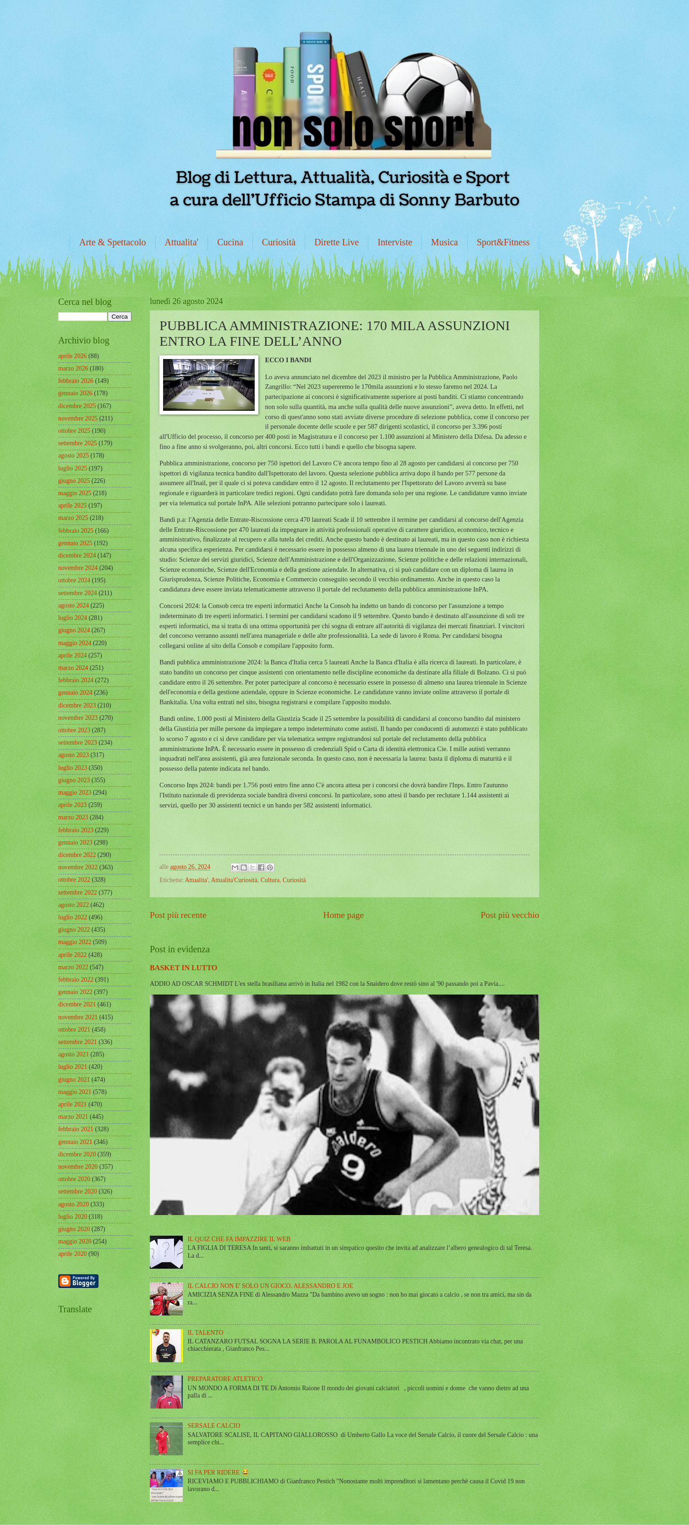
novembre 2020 (78, 1166)
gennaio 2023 (75, 842)
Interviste (394, 242)
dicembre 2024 (77, 555)
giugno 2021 (74, 1079)
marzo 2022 (73, 967)
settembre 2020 (77, 1191)
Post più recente (178, 915)
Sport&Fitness (503, 242)
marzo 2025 (73, 517)
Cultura (270, 880)
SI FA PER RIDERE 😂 (218, 1472)
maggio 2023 (74, 792)
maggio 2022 (74, 942)
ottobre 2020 (74, 1179)
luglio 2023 (72, 767)
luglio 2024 (72, 617)
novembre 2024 (78, 567)
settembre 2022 (77, 892)
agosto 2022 (73, 904)
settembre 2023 (77, 742)
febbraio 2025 (75, 530)
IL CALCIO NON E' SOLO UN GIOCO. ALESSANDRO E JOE (270, 1285)
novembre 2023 (78, 717)
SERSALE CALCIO (214, 1425)
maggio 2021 (74, 1091)
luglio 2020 (72, 1216)
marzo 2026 (73, 368)
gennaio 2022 (75, 992)
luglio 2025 (72, 468)
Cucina (230, 242)
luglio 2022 (72, 917)
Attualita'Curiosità (234, 880)
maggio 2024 (74, 643)
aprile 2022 (72, 954)
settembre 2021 (77, 1042)
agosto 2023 (73, 754)
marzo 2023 (73, 817)
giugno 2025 (74, 480)
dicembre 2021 (77, 1004)
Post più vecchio (510, 915)
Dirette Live (336, 242)
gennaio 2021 (75, 1141)
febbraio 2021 (75, 1129)
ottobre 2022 (74, 879)
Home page (343, 915)
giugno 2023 (74, 780)
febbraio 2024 (75, 680)
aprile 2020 (72, 1253)
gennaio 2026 (75, 393)
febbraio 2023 (75, 830)
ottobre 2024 (74, 580)
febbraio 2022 (75, 979)
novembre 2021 (78, 1017)
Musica (444, 242)
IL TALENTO (206, 1332)
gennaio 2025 (75, 543)
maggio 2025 (74, 493)
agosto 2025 (73, 455)
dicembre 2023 (77, 705)
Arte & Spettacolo (112, 242)
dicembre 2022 (77, 854)
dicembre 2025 (77, 406)
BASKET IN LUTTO (183, 968)
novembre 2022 (78, 867)
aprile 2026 (72, 356)
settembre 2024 (77, 593)
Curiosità (278, 242)
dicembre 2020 (77, 1154)
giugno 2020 (74, 1229)
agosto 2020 (73, 1204)
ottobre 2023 (74, 730)
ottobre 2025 (74, 430)
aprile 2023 (72, 804)
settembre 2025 (77, 443)
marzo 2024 (73, 667)
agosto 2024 (73, 605)
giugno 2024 (74, 630)
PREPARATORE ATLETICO (225, 1379)
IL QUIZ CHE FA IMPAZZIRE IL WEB (239, 1239)
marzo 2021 (73, 1116)
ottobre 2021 (74, 1029)
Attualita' (182, 242)
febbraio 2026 (75, 380)
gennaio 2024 (75, 692)
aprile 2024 (72, 655)
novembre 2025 (78, 418)
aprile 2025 (72, 505)
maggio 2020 (74, 1241)
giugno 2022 (74, 929)
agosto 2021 (73, 1054)
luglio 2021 (72, 1066)
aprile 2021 (72, 1104)
